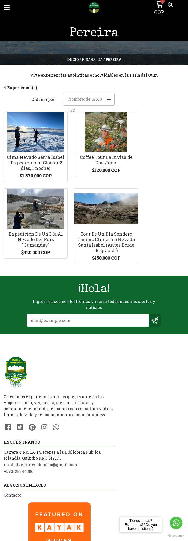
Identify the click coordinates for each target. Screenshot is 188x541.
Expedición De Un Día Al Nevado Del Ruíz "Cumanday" (157, 154)
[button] (164, 88)
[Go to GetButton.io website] (176, 536)
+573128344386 (112, 394)
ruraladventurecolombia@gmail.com (134, 388)
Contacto (12, 464)
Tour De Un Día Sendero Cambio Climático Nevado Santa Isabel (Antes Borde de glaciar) (31, 245)
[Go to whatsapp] (176, 523)
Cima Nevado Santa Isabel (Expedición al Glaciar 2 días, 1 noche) (31, 157)
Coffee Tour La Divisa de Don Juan (94, 151)
